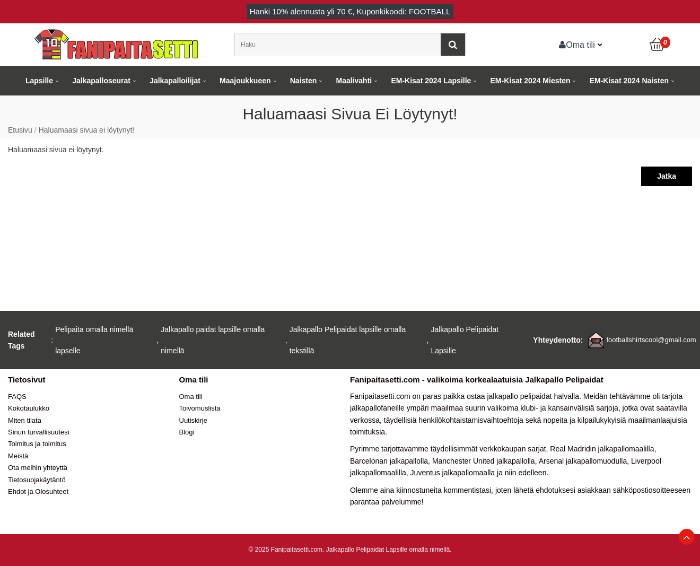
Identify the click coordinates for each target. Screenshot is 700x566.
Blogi (187, 432)
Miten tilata (24, 420)
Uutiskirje (193, 420)
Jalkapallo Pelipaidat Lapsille (464, 340)
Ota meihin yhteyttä (37, 468)
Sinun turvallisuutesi (38, 432)
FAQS (17, 396)
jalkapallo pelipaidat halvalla (533, 396)
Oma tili (577, 44)
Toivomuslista (200, 408)
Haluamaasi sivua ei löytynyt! (87, 130)
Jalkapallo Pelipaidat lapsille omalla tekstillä (348, 340)
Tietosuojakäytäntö (37, 480)
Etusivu (20, 130)
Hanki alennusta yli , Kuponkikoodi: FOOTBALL (350, 11)
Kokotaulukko (28, 408)
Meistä (18, 456)
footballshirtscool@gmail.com (651, 340)
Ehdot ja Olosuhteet (38, 491)
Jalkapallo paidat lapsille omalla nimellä (213, 340)
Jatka (666, 176)
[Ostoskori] (658, 45)
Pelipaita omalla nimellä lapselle (94, 340)
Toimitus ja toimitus (37, 444)
